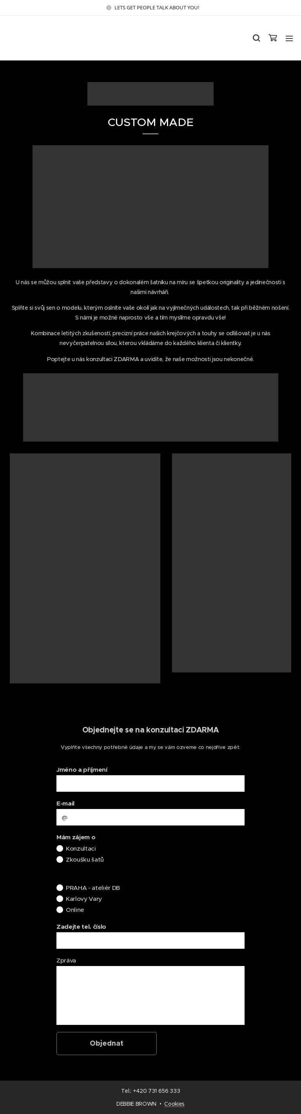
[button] (256, 38)
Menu (289, 38)
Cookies (174, 1103)
